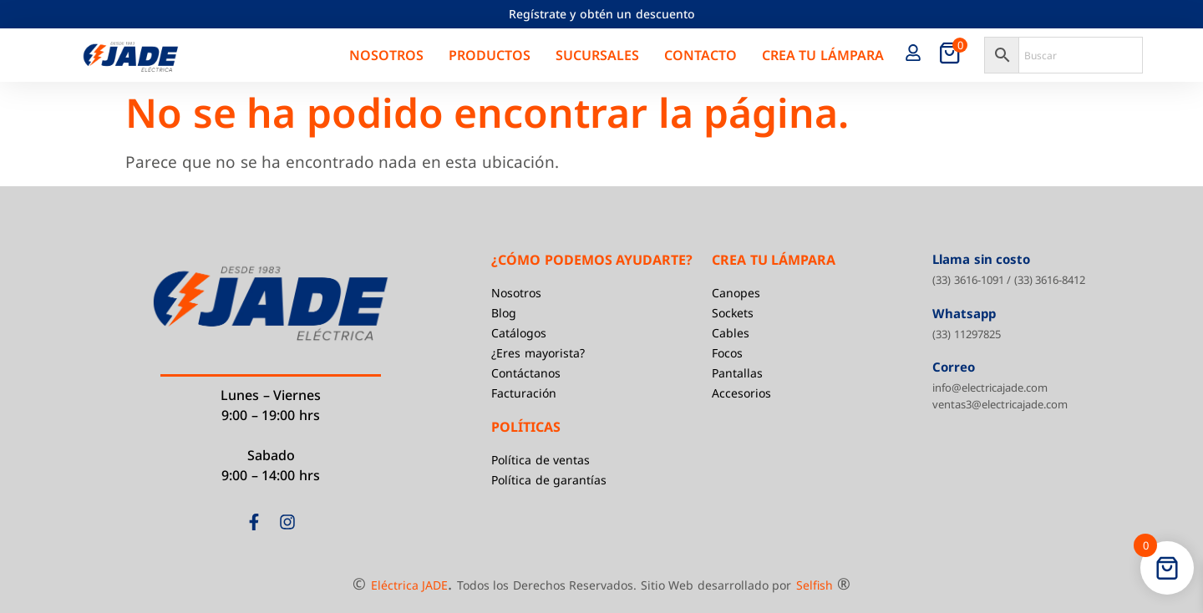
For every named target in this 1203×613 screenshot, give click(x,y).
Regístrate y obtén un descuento (602, 14)
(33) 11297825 (966, 334)
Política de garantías (549, 480)
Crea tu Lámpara (823, 55)
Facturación (523, 393)
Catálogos (518, 333)
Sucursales (597, 55)
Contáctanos (526, 373)
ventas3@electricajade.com (1000, 404)
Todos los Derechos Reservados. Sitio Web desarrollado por (624, 585)
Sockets (733, 313)
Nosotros (386, 55)
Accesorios (741, 393)
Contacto (700, 55)
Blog (503, 313)
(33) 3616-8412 (1050, 279)
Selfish (814, 585)
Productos (489, 55)
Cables (730, 333)
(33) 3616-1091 (968, 279)
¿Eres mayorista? (538, 353)
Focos (727, 353)
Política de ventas (540, 460)
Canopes (736, 293)
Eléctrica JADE (410, 585)
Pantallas (737, 373)
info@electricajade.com (990, 387)
